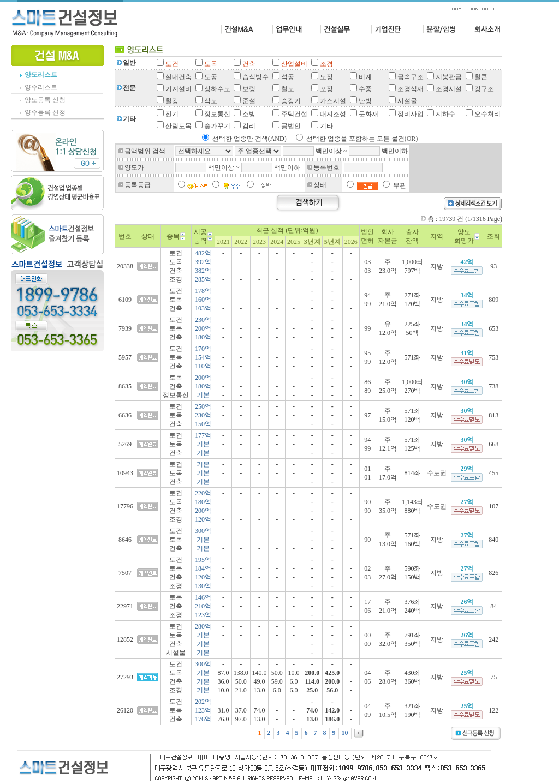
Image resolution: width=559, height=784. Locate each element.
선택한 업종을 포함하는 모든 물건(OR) (362, 138)
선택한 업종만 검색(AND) (249, 138)
